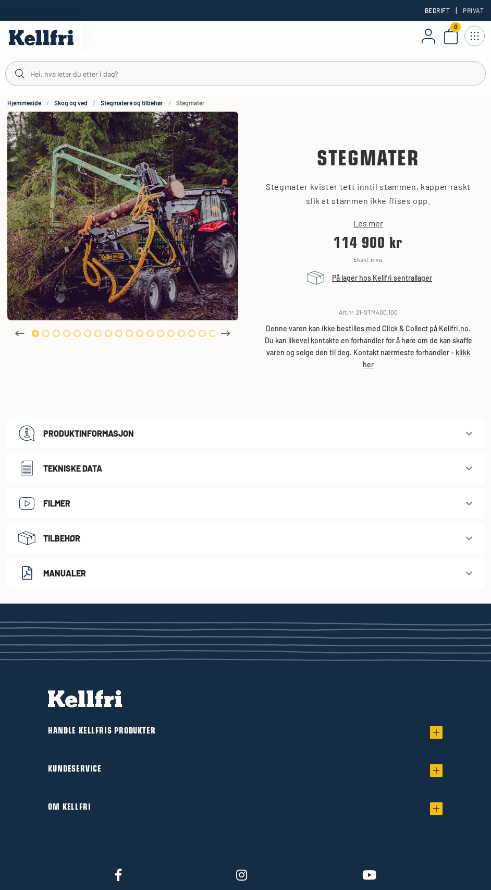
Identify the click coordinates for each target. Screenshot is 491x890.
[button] (245, 433)
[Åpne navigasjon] (474, 36)
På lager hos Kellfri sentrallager (382, 277)
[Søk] (245, 73)
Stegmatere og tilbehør (132, 102)
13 (160, 333)
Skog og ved (71, 102)
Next (225, 333)
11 (139, 333)
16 (192, 333)
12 (150, 333)
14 (171, 333)
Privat (473, 10)
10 (129, 333)
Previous (20, 333)
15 (181, 333)
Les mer (368, 223)
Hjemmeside (24, 102)
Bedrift (437, 10)
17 (202, 333)
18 (212, 333)
